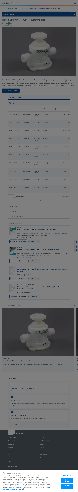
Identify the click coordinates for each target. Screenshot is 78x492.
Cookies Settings (66, 483)
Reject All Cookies (66, 488)
